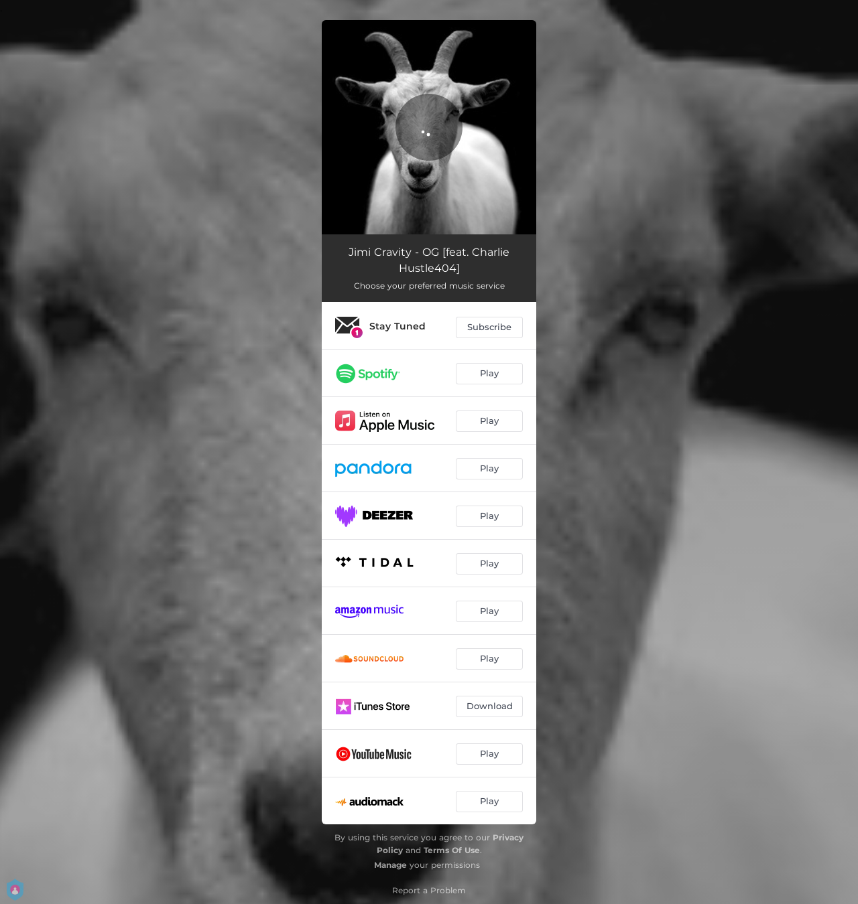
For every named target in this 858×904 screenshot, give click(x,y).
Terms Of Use (452, 850)
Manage (390, 865)
